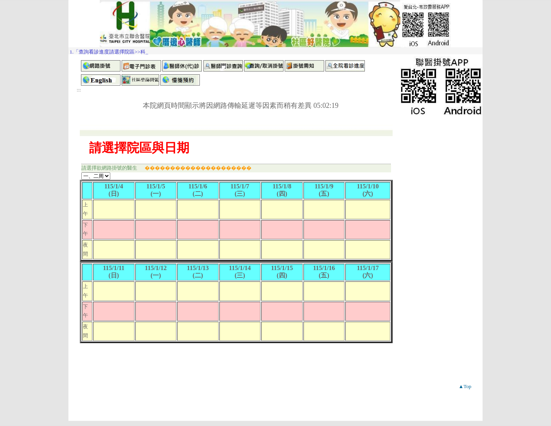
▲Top (464, 386)
